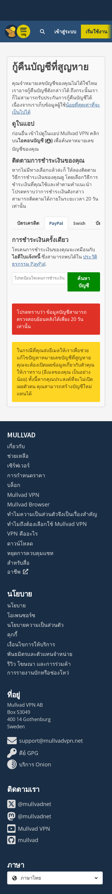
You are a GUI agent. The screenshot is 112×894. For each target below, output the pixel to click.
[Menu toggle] (23, 31)
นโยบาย (16, 605)
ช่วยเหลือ (18, 455)
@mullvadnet (29, 804)
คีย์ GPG (22, 753)
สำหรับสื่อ (18, 562)
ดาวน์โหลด (20, 543)
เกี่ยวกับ (16, 446)
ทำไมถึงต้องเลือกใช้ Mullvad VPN (47, 523)
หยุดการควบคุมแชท (30, 553)
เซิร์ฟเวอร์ (18, 465)
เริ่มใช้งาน (96, 31)
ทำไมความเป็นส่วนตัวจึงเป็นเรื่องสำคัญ (52, 514)
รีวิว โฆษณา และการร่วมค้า (39, 663)
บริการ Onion (29, 764)
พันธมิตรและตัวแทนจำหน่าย (39, 653)
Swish (79, 223)
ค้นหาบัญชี (83, 281)
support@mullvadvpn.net (45, 740)
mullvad (22, 840)
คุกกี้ (12, 634)
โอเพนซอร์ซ (21, 615)
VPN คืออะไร (22, 533)
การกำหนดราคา (26, 475)
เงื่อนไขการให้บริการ (31, 644)
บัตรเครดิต (28, 223)
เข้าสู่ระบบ (65, 31)
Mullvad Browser (28, 504)
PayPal (56, 223)
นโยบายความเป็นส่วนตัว (35, 624)
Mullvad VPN (23, 494)
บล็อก (13, 484)
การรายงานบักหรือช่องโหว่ (38, 672)
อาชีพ (17, 571)
